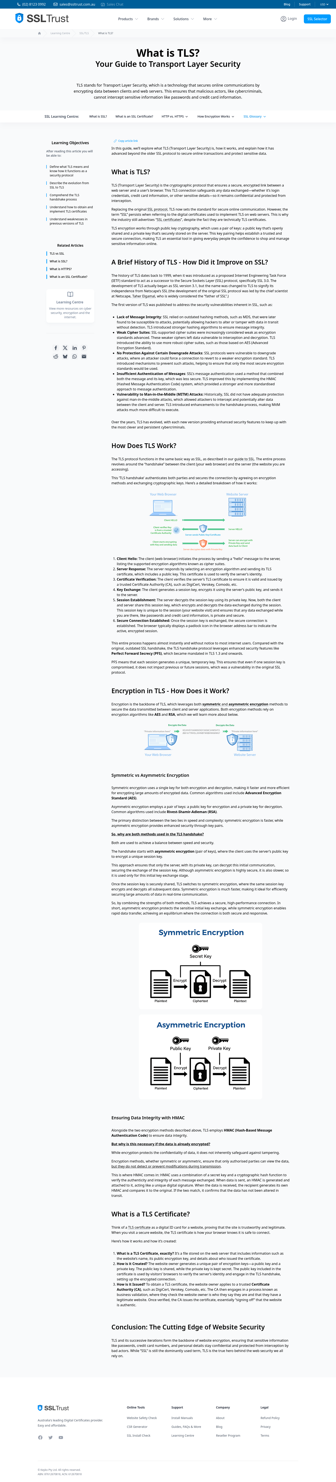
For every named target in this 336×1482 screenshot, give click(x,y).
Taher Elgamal (143, 296)
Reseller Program (228, 1435)
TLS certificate (139, 1227)
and (235, 704)
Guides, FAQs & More (186, 1427)
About (220, 1418)
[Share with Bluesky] (65, 356)
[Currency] (324, 4)
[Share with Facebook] (55, 347)
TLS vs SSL (57, 253)
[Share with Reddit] (55, 356)
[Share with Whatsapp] (74, 356)
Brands (156, 19)
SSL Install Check (138, 1435)
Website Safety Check (142, 1418)
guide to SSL (244, 459)
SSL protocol (157, 209)
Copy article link (126, 141)
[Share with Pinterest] (84, 347)
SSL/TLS (84, 33)
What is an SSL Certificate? (134, 116)
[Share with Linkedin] (74, 347)
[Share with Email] (84, 356)
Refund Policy (270, 1418)
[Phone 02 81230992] (27, 4)
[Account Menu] (288, 19)
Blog (287, 4)
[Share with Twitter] (65, 347)
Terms (265, 1435)
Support (304, 4)
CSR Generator (137, 1427)
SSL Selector (317, 19)
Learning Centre (60, 33)
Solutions (184, 19)
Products (128, 19)
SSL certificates (169, 219)
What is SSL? (98, 116)
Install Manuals (182, 1418)
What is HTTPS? (61, 269)
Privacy (266, 1427)
